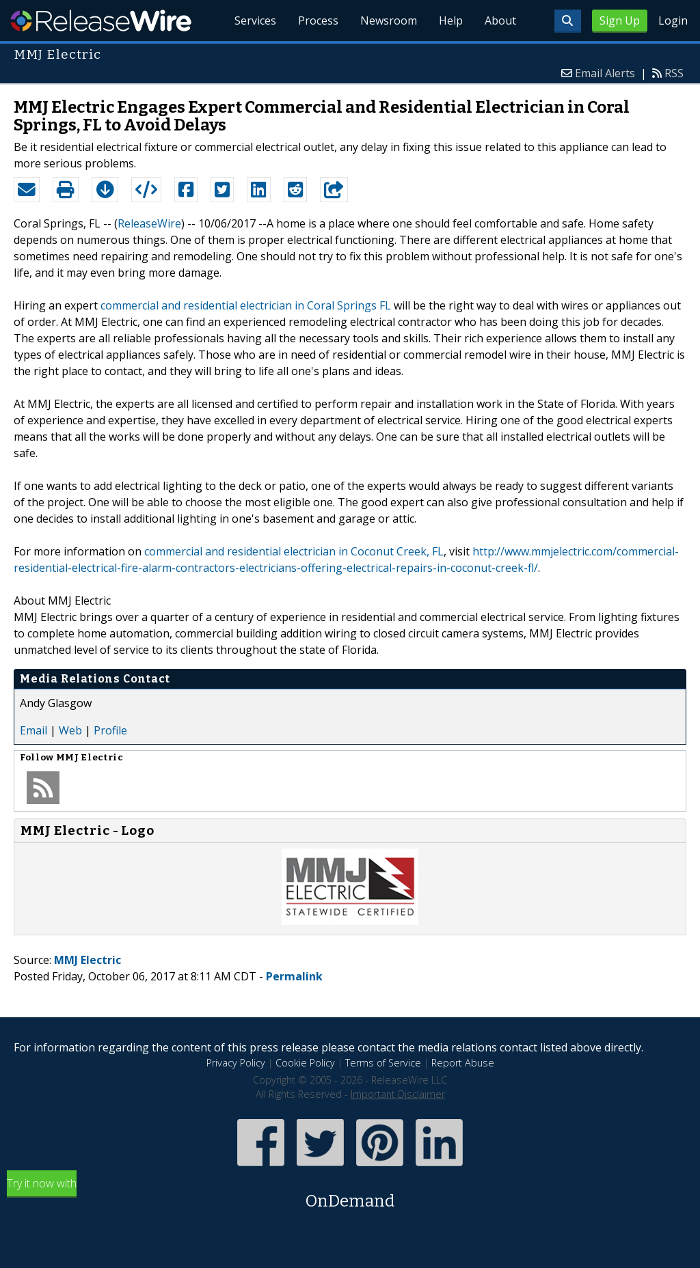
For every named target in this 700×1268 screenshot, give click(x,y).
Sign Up (620, 20)
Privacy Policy (235, 1062)
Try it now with (350, 1194)
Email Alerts (605, 73)
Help (451, 20)
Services (255, 20)
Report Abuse (462, 1062)
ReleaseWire (101, 20)
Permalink (294, 976)
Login (673, 20)
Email (33, 730)
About (500, 20)
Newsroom (388, 20)
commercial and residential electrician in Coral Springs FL (245, 305)
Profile (110, 730)
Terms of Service (383, 1062)
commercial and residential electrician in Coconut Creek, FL (294, 551)
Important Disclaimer (398, 1094)
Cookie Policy (305, 1062)
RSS (674, 73)
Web (70, 730)
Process (318, 20)
